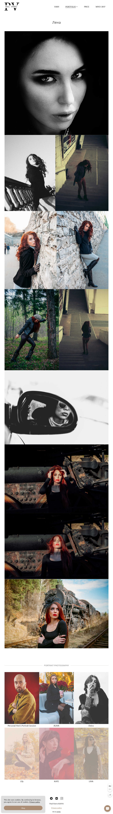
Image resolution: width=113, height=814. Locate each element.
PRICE (86, 6)
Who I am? (100, 6)
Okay (23, 808)
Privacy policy (56, 810)
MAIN (56, 6)
